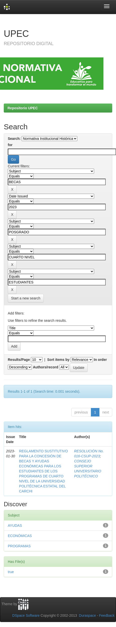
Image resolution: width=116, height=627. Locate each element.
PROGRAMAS (19, 546)
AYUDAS (15, 526)
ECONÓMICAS (20, 536)
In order (100, 360)
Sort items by (58, 360)
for (10, 145)
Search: (14, 139)
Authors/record (45, 367)
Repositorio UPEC (23, 108)
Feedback (106, 615)
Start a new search (25, 298)
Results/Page (19, 360)
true (11, 572)
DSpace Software (26, 615)
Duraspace (87, 615)
